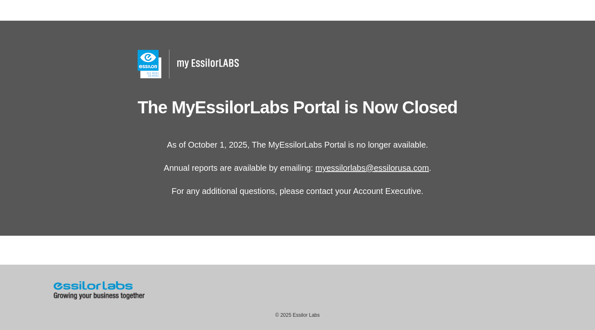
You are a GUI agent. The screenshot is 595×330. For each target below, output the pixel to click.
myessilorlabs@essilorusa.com (372, 167)
